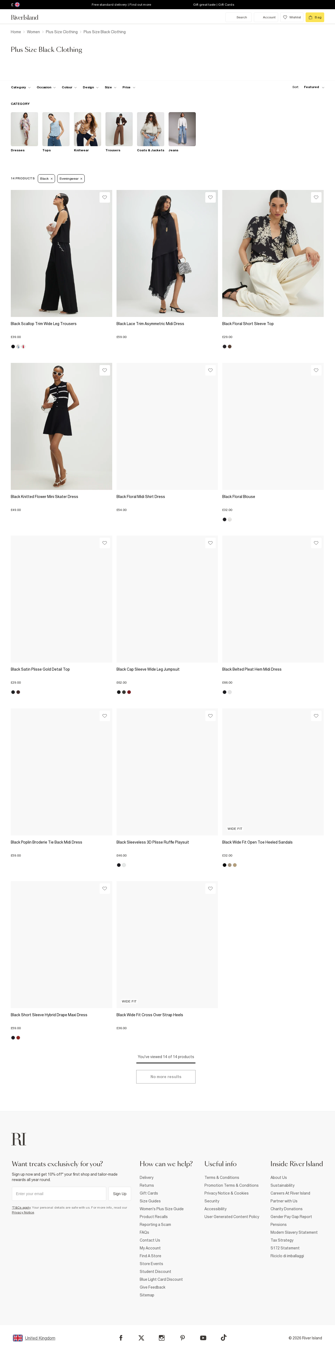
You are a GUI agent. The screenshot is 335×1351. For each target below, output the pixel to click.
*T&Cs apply (21, 1207)
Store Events (151, 1264)
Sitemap (147, 1295)
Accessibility (215, 1209)
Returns (147, 1185)
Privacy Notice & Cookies (226, 1193)
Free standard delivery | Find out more (121, 4)
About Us (279, 1177)
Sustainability (283, 1185)
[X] (141, 1338)
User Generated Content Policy (231, 1217)
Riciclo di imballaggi (287, 1256)
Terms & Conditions (221, 1177)
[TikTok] (223, 1337)
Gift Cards (149, 1193)
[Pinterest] (182, 1338)
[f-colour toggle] (69, 87)
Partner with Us (284, 1201)
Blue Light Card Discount (161, 1279)
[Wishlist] (105, 197)
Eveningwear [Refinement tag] (71, 178)
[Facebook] (121, 1338)
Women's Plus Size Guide (162, 1209)
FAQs (144, 1232)
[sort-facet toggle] (307, 87)
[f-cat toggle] (21, 87)
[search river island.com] (238, 17)
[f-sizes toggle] (110, 87)
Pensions (279, 1224)
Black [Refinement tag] (46, 178)
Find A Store (150, 1256)
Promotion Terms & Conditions (231, 1185)
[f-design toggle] (90, 87)
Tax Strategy (282, 1240)
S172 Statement (285, 1248)
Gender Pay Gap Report (291, 1217)
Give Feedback (152, 1287)
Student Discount (155, 1271)
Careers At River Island (290, 1193)
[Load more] (166, 1077)
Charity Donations (287, 1209)
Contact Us (150, 1240)
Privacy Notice (23, 1212)
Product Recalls (154, 1217)
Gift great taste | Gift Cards (213, 4)
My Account (150, 1248)
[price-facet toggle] (129, 87)
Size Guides (150, 1201)
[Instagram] (161, 1338)
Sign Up (120, 1194)
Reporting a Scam (155, 1224)
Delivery (146, 1177)
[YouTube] (203, 1338)
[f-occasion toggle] (46, 87)
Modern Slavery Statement (294, 1232)
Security (211, 1201)
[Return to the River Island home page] (28, 17)
